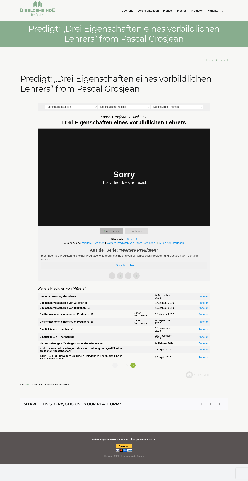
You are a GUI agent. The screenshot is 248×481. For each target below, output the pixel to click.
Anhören (137, 231)
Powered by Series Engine (197, 374)
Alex (27, 384)
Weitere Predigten (93, 243)
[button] (222, 10)
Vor (223, 60)
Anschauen (112, 231)
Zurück (213, 60)
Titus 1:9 (132, 239)
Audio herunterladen (171, 243)
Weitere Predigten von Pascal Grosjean (131, 243)
